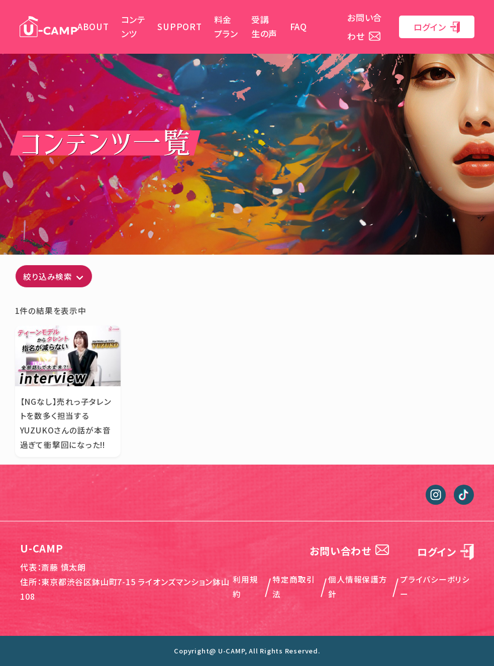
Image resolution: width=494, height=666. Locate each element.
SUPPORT (179, 26)
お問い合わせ (349, 550)
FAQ (298, 26)
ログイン (437, 27)
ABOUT (93, 26)
